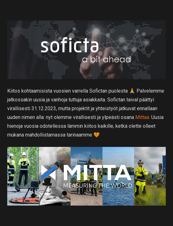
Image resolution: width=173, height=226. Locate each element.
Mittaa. (142, 117)
